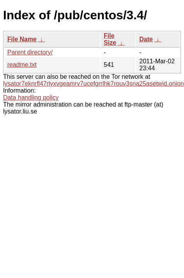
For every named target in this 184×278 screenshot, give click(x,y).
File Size (110, 39)
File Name (22, 39)
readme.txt (22, 64)
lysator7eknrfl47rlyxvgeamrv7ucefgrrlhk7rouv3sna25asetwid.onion (93, 83)
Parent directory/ (29, 52)
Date (146, 39)
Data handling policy (31, 97)
